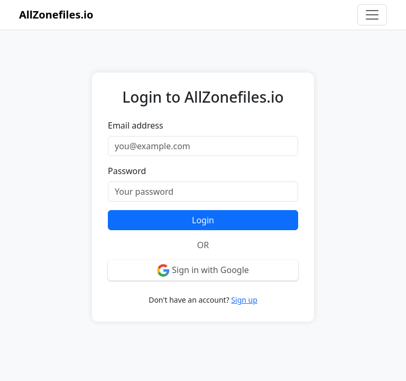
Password (127, 171)
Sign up (244, 300)
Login (203, 220)
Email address (135, 125)
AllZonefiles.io (56, 14)
